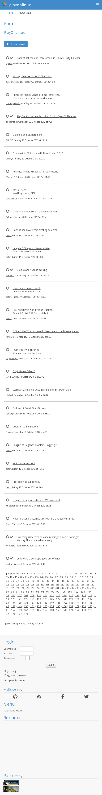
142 (64, 602)
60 (42, 584)
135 (20, 602)
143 (71, 602)
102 (76, 591)
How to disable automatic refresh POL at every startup (43, 518)
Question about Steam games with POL (35, 211)
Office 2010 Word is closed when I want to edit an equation (46, 331)
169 (58, 610)
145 (84, 602)
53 (7, 584)
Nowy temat (15, 44)
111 (45, 595)
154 (52, 606)
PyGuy (9, 217)
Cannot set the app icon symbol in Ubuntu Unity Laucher (48, 58)
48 (72, 580)
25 (46, 577)
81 (57, 588)
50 (83, 580)
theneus (10, 275)
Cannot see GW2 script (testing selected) (35, 230)
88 (93, 588)
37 (17, 580)
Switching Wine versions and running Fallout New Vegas (48, 537)
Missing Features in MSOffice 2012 (32, 76)
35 (7, 580)
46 (62, 580)
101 (70, 591)
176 (13, 613)
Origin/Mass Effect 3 (24, 371)
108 (26, 595)
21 (26, 577)
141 (58, 602)
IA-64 (8, 376)
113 (58, 595)
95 (37, 591)
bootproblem (12, 121)
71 (7, 588)
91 (17, 591)
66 (72, 584)
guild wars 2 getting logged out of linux (38, 558)
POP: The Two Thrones (26, 349)
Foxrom (9, 432)
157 (71, 606)
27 (56, 577)
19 (16, 577)
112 (52, 595)
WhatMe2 (10, 177)
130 (77, 599)
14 (81, 573)
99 (57, 591)
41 (37, 580)
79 (47, 588)
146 (90, 602)
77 (37, 588)
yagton (9, 564)
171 (71, 610)
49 (77, 580)
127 (58, 599)
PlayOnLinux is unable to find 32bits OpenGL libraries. (46, 116)
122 (26, 599)
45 (57, 580)
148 (13, 606)
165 (32, 610)
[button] (97, 4)
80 (52, 588)
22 (31, 577)
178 (26, 613)
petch (8, 158)
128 (64, 599)
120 (13, 599)
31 (76, 577)
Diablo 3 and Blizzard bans (27, 134)
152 (39, 606)
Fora (10, 12)
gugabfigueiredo (14, 81)
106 (13, 595)
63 (57, 584)
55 (17, 584)
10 (61, 573)
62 (52, 584)
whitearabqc (12, 505)
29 (66, 577)
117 (84, 595)
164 (26, 610)
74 (22, 588)
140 (52, 602)
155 (58, 606)
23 (36, 577)
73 (17, 588)
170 (64, 610)
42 (42, 580)
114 (64, 595)
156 (64, 606)
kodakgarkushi (13, 103)
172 (77, 610)
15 (86, 573)
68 (83, 584)
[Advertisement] (50, 746)
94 (32, 591)
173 (84, 610)
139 (45, 602)
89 (7, 591)
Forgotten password (16, 675)
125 (45, 599)
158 (77, 606)
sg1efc (9, 63)
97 (47, 591)
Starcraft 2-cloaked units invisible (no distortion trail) (42, 389)
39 (27, 580)
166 (39, 610)
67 (77, 584)
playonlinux (16, 4)
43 (47, 580)
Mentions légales (14, 710)
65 (67, 584)
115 (71, 595)
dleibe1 (9, 395)
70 (93, 584)
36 (12, 580)
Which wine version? (24, 463)
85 (77, 588)
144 (77, 602)
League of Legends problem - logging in (35, 445)
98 (52, 591)
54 (12, 584)
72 (12, 588)
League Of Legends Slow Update (31, 248)
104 (89, 591)
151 (32, 606)
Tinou (8, 524)
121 (20, 599)
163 (20, 610)
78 (42, 588)
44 (52, 580)
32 (81, 577)
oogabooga (12, 358)
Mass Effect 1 (20, 190)
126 (52, 599)
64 (62, 584)
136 (26, 602)
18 (11, 577)
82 (62, 588)
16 (91, 573)
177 (20, 613)
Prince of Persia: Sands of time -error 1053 (37, 94)
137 (32, 602)
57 (27, 584)
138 (39, 602)
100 (63, 591)
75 (27, 588)
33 (86, 577)
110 (39, 595)
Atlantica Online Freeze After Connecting (35, 171)
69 (88, 584)
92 (22, 591)
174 (90, 610)
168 (52, 610)
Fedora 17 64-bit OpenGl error (29, 408)
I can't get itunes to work (27, 288)
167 (45, 610)
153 (45, 606)
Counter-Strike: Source (25, 426)
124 (39, 599)
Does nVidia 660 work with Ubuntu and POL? (38, 153)
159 (84, 606)
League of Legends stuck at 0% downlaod (36, 500)
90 (12, 591)
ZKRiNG (9, 140)
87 (88, 588)
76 (32, 588)
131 (84, 599)
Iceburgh (10, 545)
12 (71, 573)
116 (77, 595)
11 (66, 573)
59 (37, 584)
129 (71, 599)
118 (90, 595)
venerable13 (12, 336)
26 (51, 577)
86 (83, 588)
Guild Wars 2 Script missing (32, 269)
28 (61, 577)
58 (32, 584)
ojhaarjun (10, 413)
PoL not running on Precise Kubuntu (33, 309)
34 (91, 577)
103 (83, 591)
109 (32, 595)
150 (26, 606)
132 (90, 599)
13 (76, 573)
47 (67, 580)
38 (22, 580)
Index (23, 623)
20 (21, 577)
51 (88, 580)
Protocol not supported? (26, 481)
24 (41, 577)
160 (90, 606)
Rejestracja (10, 671)
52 (93, 580)
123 (32, 599)
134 (13, 602)
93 (27, 591)
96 (42, 591)
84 (72, 588)
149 (20, 606)
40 (32, 580)
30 (71, 577)
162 (13, 610)
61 (47, 584)
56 (22, 584)
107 (20, 595)
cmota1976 (11, 198)
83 (67, 588)
